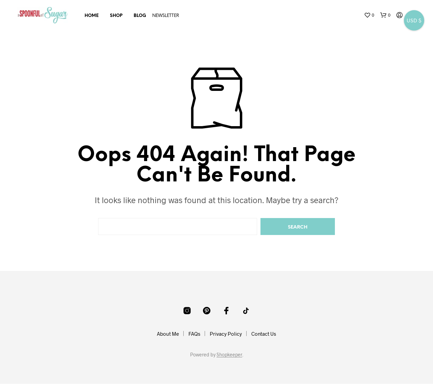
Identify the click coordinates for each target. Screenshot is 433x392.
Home (92, 16)
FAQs (194, 334)
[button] (369, 15)
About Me (168, 334)
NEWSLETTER (165, 16)
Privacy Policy (226, 334)
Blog (140, 16)
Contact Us (263, 334)
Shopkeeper (229, 354)
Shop (116, 16)
